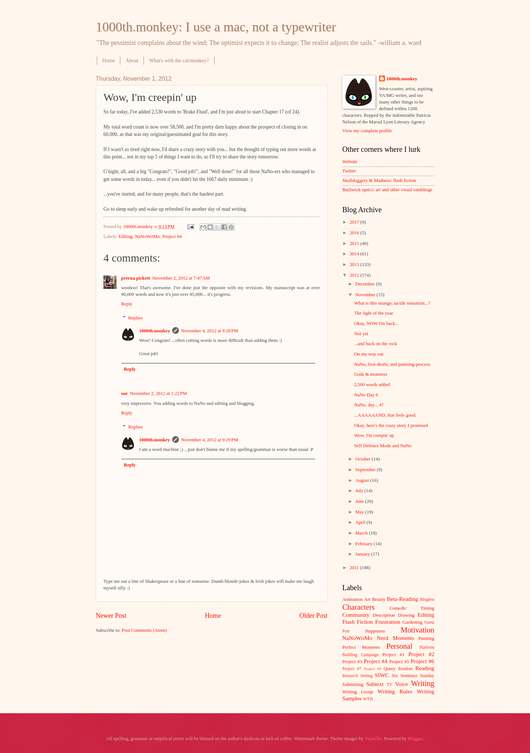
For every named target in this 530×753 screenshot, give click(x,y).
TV (389, 684)
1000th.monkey (154, 330)
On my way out (369, 354)
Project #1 (393, 654)
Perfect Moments (361, 647)
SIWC (382, 675)
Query (389, 668)
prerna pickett (135, 278)
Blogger (415, 738)
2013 (355, 264)
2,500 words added (372, 384)
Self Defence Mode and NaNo (382, 445)
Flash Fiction (357, 622)
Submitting (352, 684)
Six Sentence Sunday (413, 675)
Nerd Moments (395, 638)
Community (356, 615)
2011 (355, 567)
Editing (125, 236)
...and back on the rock (375, 343)
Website (349, 161)
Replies (135, 318)
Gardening (412, 622)
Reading (425, 668)
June (360, 501)
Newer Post (111, 615)
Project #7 (351, 668)
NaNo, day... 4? (369, 404)
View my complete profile (367, 130)
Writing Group (357, 691)
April (360, 522)
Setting (366, 675)
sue (124, 393)
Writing (422, 683)
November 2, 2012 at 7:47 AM (181, 278)
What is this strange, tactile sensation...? (392, 303)
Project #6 (422, 661)
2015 (355, 243)
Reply (126, 304)
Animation (352, 599)
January (363, 554)
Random (405, 668)
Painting (426, 638)
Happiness (375, 631)
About (132, 60)
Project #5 (399, 661)
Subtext (375, 684)
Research (350, 675)
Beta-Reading (402, 599)
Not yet (361, 333)
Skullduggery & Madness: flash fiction (379, 180)
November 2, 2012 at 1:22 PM (158, 393)
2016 (355, 232)
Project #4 (172, 236)
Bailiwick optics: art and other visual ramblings (387, 189)
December (365, 284)
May (360, 512)
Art (367, 599)
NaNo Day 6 (366, 394)
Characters (358, 607)
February (364, 543)
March (362, 533)
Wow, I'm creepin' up (374, 435)
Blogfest (427, 599)
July (359, 490)
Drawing (406, 615)
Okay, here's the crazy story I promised (391, 425)
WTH (367, 699)
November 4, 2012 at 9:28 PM (209, 330)
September (366, 469)
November (366, 294)
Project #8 (372, 669)
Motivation (417, 630)
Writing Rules (395, 691)
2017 (355, 222)
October (363, 459)
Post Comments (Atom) (144, 630)
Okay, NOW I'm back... (376, 323)
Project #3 (352, 661)
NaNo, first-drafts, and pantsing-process (392, 364)
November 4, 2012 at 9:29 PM (209, 439)
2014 (355, 253)
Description (384, 615)
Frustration (387, 622)
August (362, 480)
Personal (399, 646)
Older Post (313, 615)
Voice (401, 684)
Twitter (349, 171)
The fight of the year (373, 313)
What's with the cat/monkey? (179, 60)
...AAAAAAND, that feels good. (385, 415)
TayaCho (373, 738)
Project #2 (421, 654)
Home (108, 60)
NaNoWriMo (147, 236)
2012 (355, 275)
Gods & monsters (370, 374)
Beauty (378, 599)
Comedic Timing (411, 608)
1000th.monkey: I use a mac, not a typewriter (216, 27)
